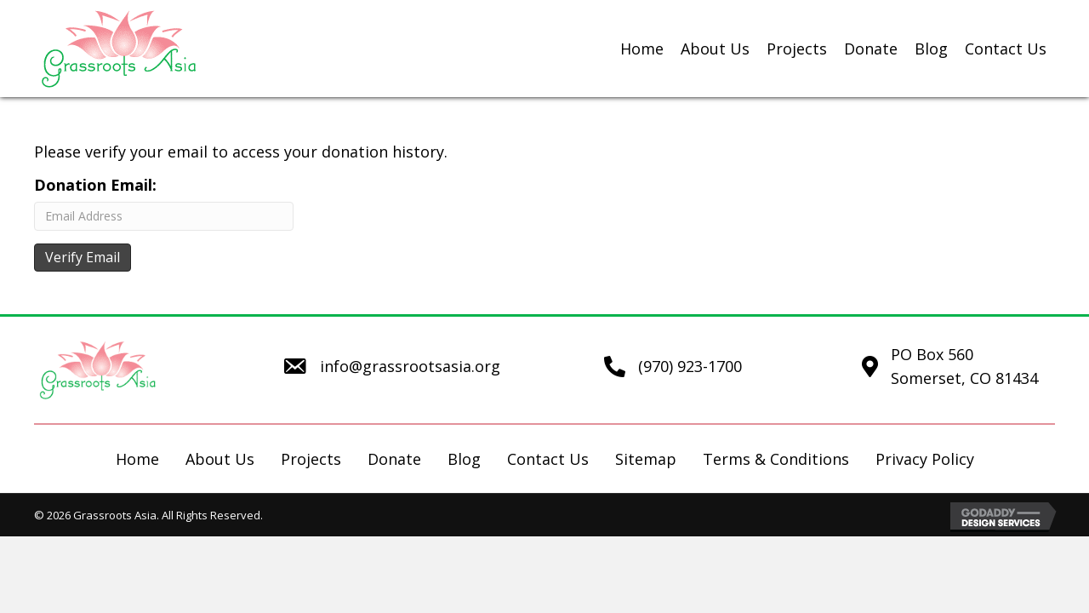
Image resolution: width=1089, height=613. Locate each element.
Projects (311, 459)
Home (137, 459)
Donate (394, 459)
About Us (219, 459)
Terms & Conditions (776, 459)
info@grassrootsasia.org (410, 366)
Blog (464, 459)
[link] (642, 49)
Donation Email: (95, 185)
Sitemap (645, 459)
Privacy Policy (924, 459)
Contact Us (548, 459)
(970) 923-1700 (690, 366)
